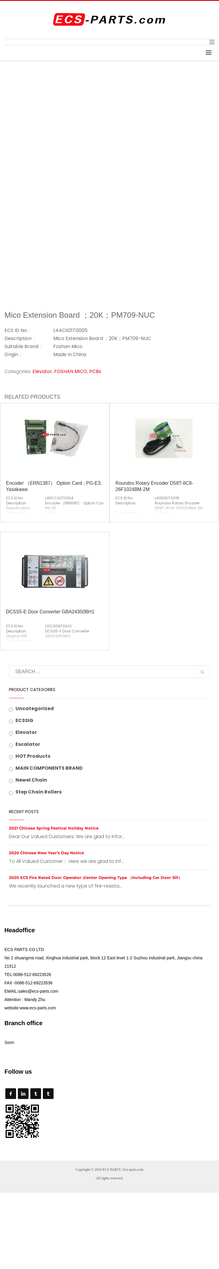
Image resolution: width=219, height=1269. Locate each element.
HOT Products (32, 756)
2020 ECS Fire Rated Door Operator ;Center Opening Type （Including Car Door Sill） (95, 877)
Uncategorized (34, 708)
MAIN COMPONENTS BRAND (49, 768)
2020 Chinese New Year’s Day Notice (46, 852)
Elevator (42, 371)
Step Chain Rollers (38, 791)
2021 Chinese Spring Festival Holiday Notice (53, 828)
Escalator (27, 744)
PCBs (95, 371)
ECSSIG (24, 720)
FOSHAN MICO (70, 371)
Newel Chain (31, 780)
